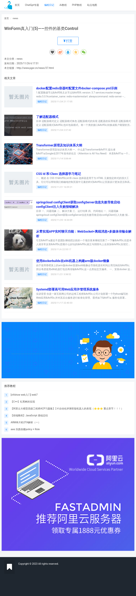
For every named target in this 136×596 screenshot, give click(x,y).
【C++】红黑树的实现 (23, 401)
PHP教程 (77, 5)
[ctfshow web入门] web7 (24, 394)
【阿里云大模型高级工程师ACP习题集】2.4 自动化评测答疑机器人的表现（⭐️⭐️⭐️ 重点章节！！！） (67, 408)
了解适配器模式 (47, 117)
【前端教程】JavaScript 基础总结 (29, 415)
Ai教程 (63, 5)
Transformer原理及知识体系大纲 (59, 145)
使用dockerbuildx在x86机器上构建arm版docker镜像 (72, 261)
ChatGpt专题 (32, 5)
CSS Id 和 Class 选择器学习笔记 (58, 174)
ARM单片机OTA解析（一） (25, 422)
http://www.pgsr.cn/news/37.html (35, 68)
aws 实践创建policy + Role (25, 429)
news (15, 18)
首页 (17, 5)
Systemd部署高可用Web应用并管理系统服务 (67, 289)
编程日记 (49, 5)
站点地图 (92, 5)
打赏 (68, 41)
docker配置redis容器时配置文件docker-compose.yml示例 (76, 88)
